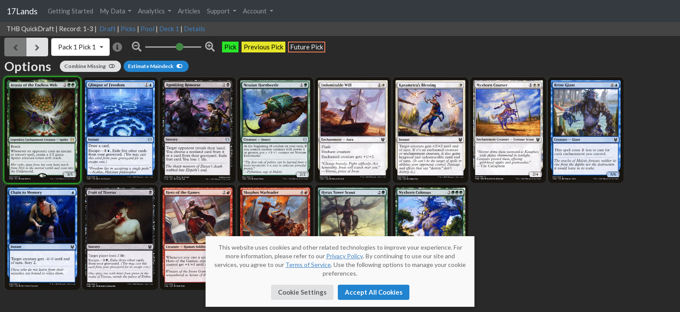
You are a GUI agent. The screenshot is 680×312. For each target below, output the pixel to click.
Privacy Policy (344, 256)
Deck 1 (169, 28)
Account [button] (255, 11)
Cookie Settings (302, 292)
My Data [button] (113, 11)
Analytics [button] (152, 11)
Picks (128, 28)
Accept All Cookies (373, 292)
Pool (147, 28)
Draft (107, 28)
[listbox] (80, 47)
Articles (189, 11)
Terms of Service (308, 264)
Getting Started (70, 11)
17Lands (22, 11)
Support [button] (219, 11)
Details (194, 28)
